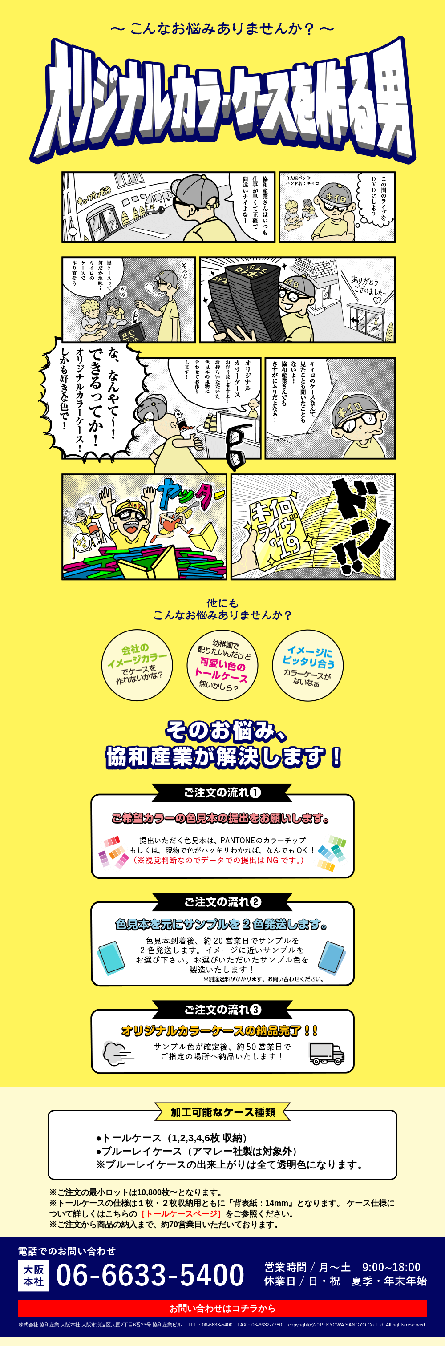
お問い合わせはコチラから (222, 1308)
